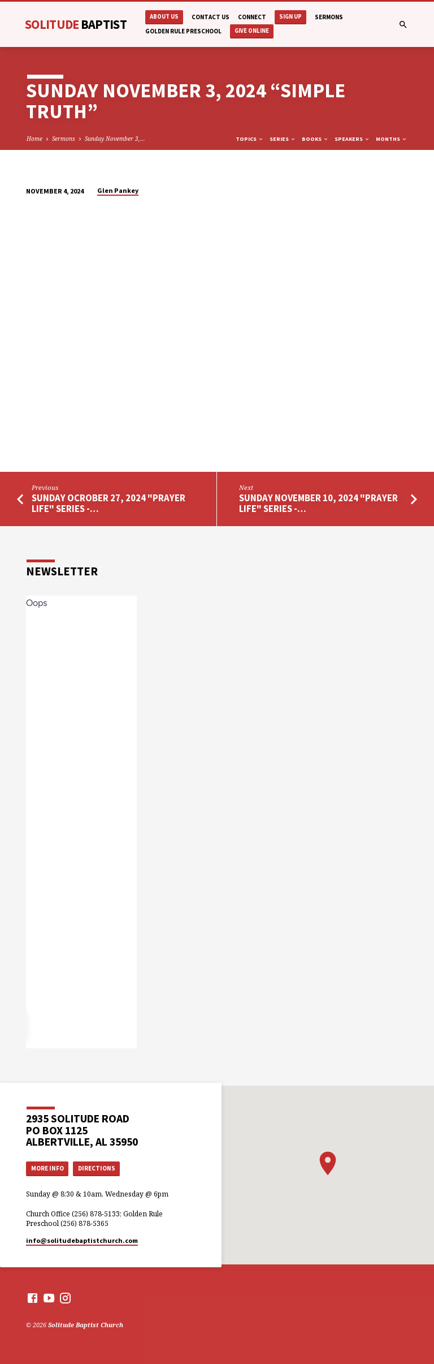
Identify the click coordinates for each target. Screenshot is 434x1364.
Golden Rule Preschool (183, 31)
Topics (250, 139)
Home (34, 139)
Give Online (252, 31)
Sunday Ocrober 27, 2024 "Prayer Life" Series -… (108, 503)
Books (315, 139)
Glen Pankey (117, 190)
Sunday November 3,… (115, 139)
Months (391, 139)
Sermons (329, 17)
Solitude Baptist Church (85, 1324)
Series (283, 139)
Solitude (76, 24)
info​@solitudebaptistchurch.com (82, 1240)
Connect (252, 17)
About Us (164, 16)
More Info (47, 1168)
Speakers (352, 139)
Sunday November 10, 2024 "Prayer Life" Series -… (318, 503)
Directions (96, 1168)
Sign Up (290, 16)
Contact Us (210, 17)
